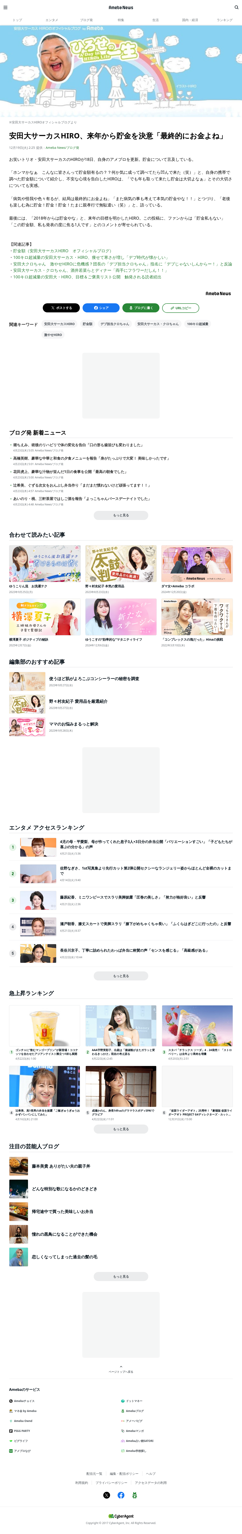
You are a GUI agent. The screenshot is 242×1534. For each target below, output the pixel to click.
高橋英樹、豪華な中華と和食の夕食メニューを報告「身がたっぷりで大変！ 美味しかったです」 (92, 458)
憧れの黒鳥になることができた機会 (64, 1234)
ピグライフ (20, 1441)
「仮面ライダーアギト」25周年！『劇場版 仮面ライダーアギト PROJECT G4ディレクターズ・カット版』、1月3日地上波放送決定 (200, 1114)
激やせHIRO (53, 335)
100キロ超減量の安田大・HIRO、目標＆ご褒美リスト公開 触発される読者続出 (87, 276)
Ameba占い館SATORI (139, 1441)
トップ (17, 20)
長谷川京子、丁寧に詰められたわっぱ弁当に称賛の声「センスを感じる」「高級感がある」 (134, 950)
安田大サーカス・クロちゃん (158, 324)
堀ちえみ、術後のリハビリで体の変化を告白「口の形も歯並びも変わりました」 (78, 445)
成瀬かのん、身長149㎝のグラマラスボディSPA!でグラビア (123, 1112)
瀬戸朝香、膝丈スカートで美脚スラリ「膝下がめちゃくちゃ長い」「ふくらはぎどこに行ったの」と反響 (145, 923)
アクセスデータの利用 (151, 1482)
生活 (155, 20)
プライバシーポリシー (111, 1482)
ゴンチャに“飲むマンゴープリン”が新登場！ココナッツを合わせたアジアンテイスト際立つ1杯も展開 (46, 1052)
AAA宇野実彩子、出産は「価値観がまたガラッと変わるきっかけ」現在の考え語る (123, 1052)
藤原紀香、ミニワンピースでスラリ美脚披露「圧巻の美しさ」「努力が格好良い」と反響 (133, 897)
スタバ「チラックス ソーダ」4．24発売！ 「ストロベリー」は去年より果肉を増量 (200, 1052)
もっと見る (121, 515)
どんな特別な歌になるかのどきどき (64, 1188)
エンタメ (51, 20)
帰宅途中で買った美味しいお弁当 (62, 1211)
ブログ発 (86, 20)
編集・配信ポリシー (124, 1473)
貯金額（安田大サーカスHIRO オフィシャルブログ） (63, 250)
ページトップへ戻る (121, 1369)
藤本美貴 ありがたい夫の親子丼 (61, 1166)
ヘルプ (151, 1473)
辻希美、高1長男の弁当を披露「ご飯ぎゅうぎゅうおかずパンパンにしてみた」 (47, 1112)
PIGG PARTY (21, 1431)
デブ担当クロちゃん (115, 324)
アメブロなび (21, 1451)
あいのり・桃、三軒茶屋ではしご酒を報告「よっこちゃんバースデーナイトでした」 (82, 498)
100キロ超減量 (197, 324)
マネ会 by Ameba (24, 1411)
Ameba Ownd (22, 1421)
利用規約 (81, 1482)
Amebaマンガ (134, 1431)
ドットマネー (133, 1401)
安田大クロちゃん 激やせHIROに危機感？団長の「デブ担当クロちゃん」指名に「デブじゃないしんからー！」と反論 (122, 264)
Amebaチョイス (23, 1401)
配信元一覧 (94, 1473)
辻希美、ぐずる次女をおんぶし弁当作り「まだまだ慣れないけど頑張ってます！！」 (82, 485)
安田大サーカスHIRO (59, 324)
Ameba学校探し (135, 1451)
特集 (121, 20)
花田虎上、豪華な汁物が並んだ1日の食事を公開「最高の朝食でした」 (70, 471)
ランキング (225, 20)
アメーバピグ (133, 1421)
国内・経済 (190, 20)
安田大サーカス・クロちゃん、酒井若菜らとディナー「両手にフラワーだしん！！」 (91, 270)
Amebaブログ (134, 1411)
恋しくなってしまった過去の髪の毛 (64, 1257)
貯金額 (87, 324)
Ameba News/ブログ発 (62, 147)
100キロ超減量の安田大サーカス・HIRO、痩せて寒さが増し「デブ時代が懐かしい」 (91, 257)
